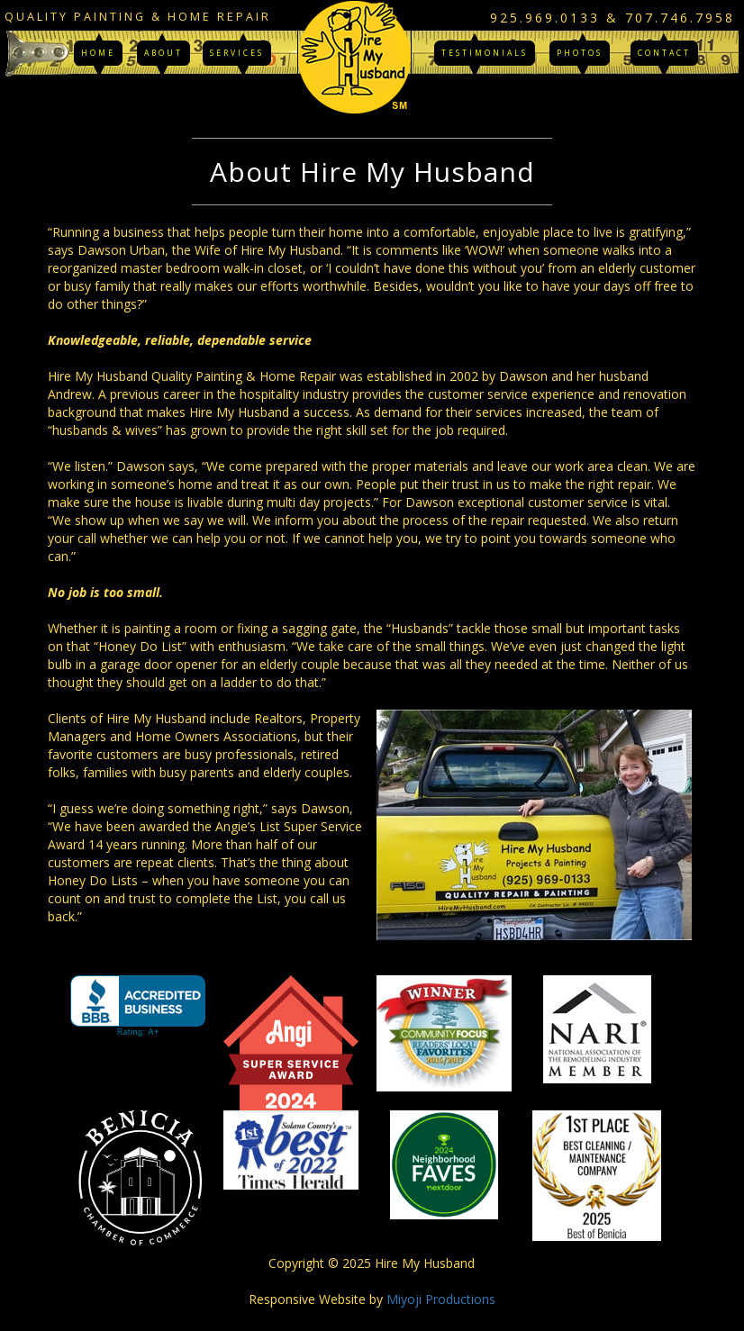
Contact (664, 53)
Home (98, 53)
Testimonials (484, 53)
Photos (580, 53)
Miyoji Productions (440, 1299)
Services (237, 53)
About (163, 53)
